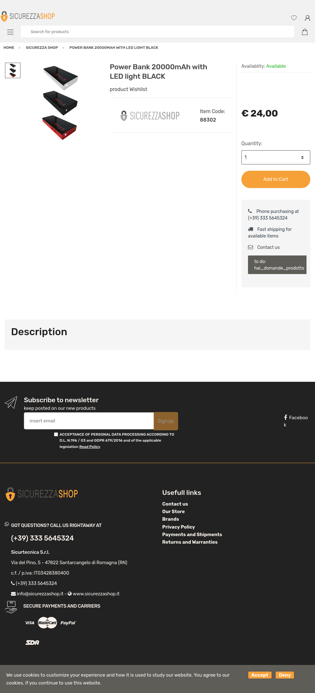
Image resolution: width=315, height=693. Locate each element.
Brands (170, 519)
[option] (60, 102)
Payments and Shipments (192, 534)
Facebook (296, 421)
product (119, 89)
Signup (166, 421)
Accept (259, 675)
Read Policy (89, 446)
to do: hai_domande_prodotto (279, 265)
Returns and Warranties (190, 542)
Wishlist (138, 89)
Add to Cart (275, 179)
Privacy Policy (178, 527)
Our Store (173, 511)
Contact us (264, 247)
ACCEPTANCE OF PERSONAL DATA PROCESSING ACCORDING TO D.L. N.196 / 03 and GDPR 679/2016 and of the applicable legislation (116, 440)
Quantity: (251, 143)
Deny (285, 675)
